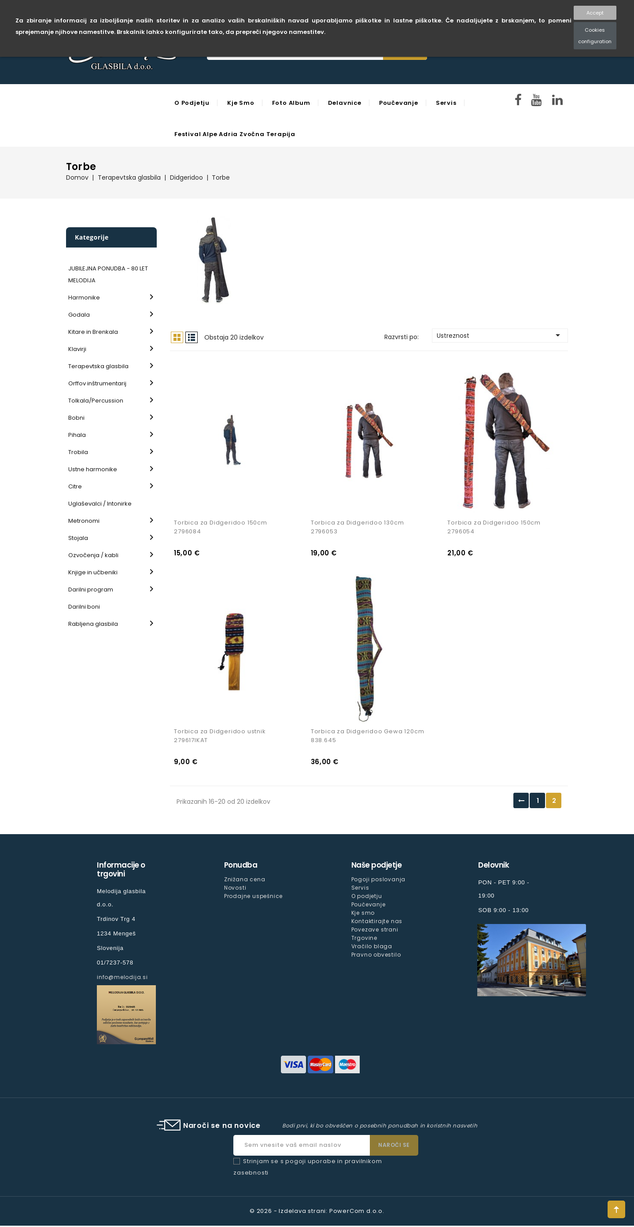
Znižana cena (244, 880)
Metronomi (84, 521)
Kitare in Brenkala (93, 332)
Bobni (76, 418)
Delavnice (344, 103)
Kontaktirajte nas (377, 922)
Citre (75, 486)
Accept (595, 12)
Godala (79, 314)
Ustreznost (500, 335)
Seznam (191, 337)
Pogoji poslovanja (378, 880)
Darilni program (90, 589)
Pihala (77, 435)
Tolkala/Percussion (95, 400)
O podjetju (192, 103)
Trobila (78, 452)
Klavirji (77, 349)
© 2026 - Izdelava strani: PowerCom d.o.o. (317, 1212)
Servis (446, 103)
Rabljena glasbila (93, 624)
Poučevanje (398, 103)
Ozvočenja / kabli (93, 555)
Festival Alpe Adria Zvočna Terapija (234, 134)
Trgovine (364, 939)
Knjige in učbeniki (93, 572)
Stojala (78, 538)
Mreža (177, 337)
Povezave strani (374, 931)
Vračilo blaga (371, 948)
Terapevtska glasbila (98, 366)
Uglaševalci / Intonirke (100, 503)
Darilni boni (84, 606)
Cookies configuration (595, 35)
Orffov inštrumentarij (97, 383)
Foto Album (291, 103)
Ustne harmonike (92, 469)
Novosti (235, 889)
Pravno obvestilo (376, 956)
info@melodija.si (122, 978)
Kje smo (240, 103)
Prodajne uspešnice (253, 897)
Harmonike (84, 297)
